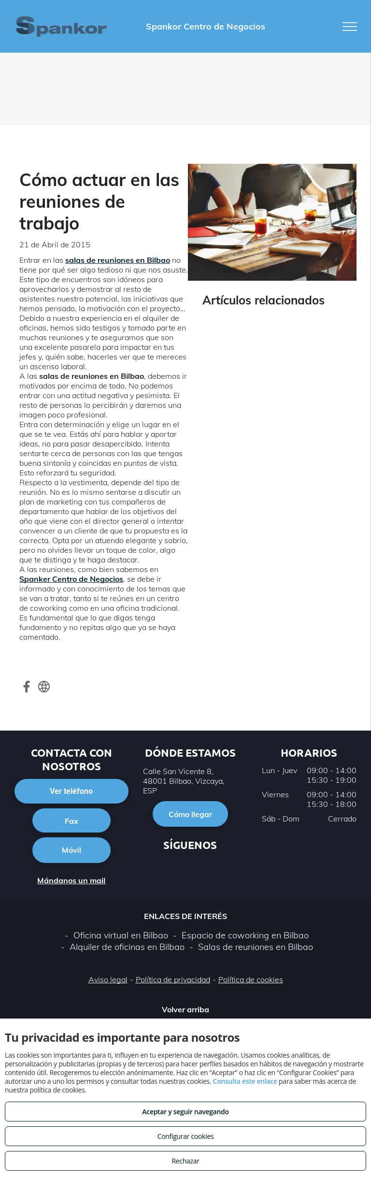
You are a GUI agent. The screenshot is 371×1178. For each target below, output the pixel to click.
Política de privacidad (173, 979)
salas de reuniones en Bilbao (117, 260)
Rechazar (185, 1160)
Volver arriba (185, 1009)
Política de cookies (250, 979)
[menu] (349, 26)
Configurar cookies (185, 1136)
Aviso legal (108, 979)
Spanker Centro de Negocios (71, 579)
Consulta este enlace (245, 1081)
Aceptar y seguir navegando (185, 1111)
